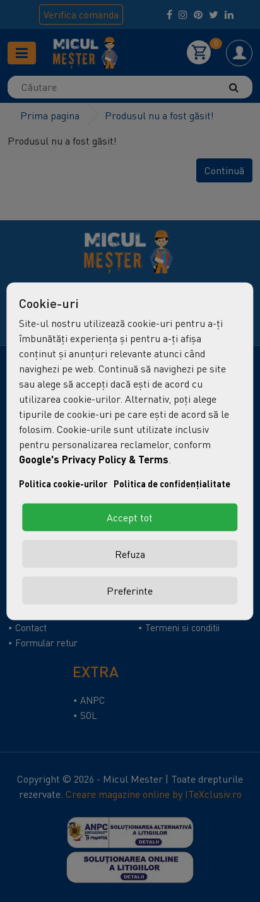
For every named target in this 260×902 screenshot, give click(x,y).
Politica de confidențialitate (172, 483)
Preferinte (130, 590)
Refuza (130, 553)
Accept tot (130, 517)
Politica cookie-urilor (63, 483)
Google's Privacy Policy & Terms (93, 459)
